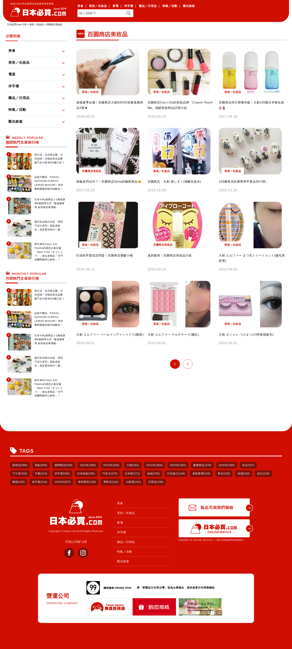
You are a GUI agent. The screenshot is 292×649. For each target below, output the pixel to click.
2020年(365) (227, 465)
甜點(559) (41, 465)
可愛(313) (41, 473)
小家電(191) (133, 481)
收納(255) (153, 473)
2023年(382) (178, 465)
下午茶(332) (20, 473)
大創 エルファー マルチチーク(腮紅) (173, 334)
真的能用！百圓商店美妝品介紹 (170, 255)
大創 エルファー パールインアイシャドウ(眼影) (110, 334)
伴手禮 (128, 5)
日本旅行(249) (176, 473)
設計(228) (263, 473)
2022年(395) (88, 465)
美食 (80, 5)
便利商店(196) (87, 481)
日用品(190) (156, 481)
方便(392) (133, 465)
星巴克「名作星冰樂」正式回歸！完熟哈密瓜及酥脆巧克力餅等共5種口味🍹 (49, 158)
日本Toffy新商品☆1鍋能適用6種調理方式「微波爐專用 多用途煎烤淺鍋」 (49, 203)
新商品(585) (20, 465)
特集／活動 (169, 5)
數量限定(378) (202, 465)
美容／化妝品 (98, 5)
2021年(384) (154, 465)
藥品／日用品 (148, 5)
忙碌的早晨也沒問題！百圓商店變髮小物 (104, 255)
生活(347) (248, 465)
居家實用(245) (201, 473)
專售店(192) (111, 481)
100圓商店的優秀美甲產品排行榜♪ (243, 181)
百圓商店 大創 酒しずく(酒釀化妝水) (174, 181)
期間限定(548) (64, 465)
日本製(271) (132, 473)
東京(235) (224, 473)
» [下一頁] (194, 364)
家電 (116, 5)
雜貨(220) (18, 481)
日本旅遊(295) (86, 473)
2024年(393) (111, 465)
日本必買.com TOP (17, 24)
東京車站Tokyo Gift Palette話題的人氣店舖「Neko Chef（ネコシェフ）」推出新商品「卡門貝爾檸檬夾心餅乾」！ (48, 252)
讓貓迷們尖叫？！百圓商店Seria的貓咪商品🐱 (109, 181)
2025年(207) (63, 481)
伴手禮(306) (62, 473)
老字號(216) (39, 481)
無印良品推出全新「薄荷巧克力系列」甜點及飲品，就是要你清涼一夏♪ (48, 225)
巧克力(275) (110, 473)
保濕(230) (243, 473)
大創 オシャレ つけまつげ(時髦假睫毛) (246, 334)
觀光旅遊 (189, 5)
